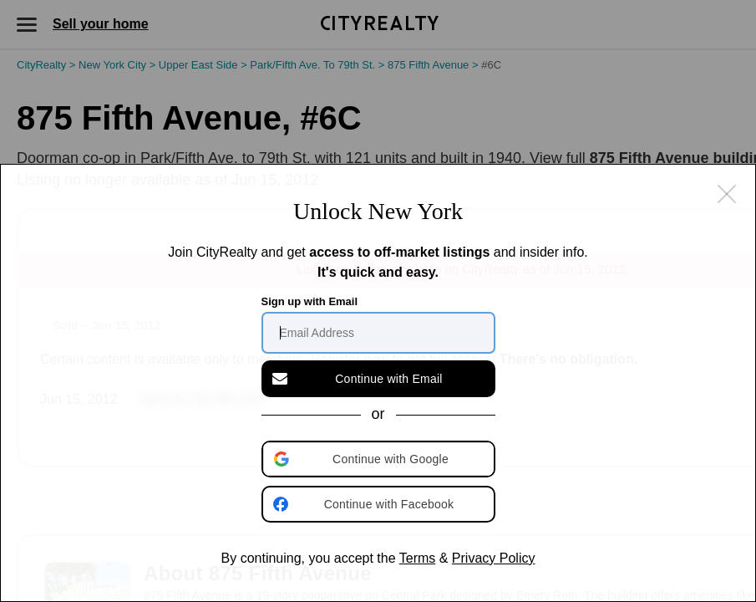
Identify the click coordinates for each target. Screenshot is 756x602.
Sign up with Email (309, 301)
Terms (417, 558)
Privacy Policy (493, 558)
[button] (380, 459)
